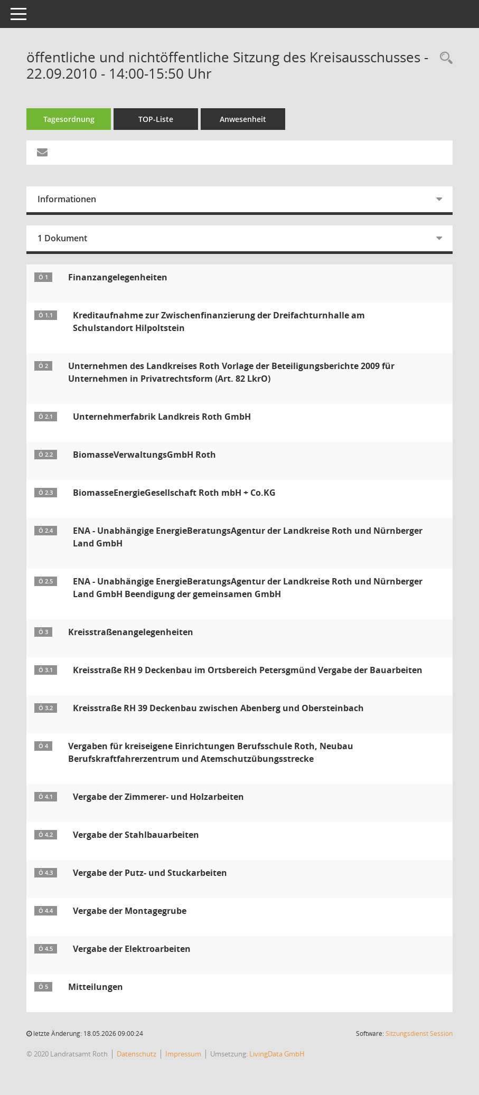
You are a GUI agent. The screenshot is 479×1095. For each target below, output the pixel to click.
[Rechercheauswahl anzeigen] (444, 58)
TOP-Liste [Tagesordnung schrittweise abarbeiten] (155, 119)
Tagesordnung (69, 119)
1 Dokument (62, 238)
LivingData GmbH (277, 1054)
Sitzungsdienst (419, 1033)
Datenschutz (136, 1054)
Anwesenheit (243, 119)
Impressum (183, 1054)
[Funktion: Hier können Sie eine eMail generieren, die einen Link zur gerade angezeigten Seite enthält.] (42, 152)
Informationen (66, 199)
